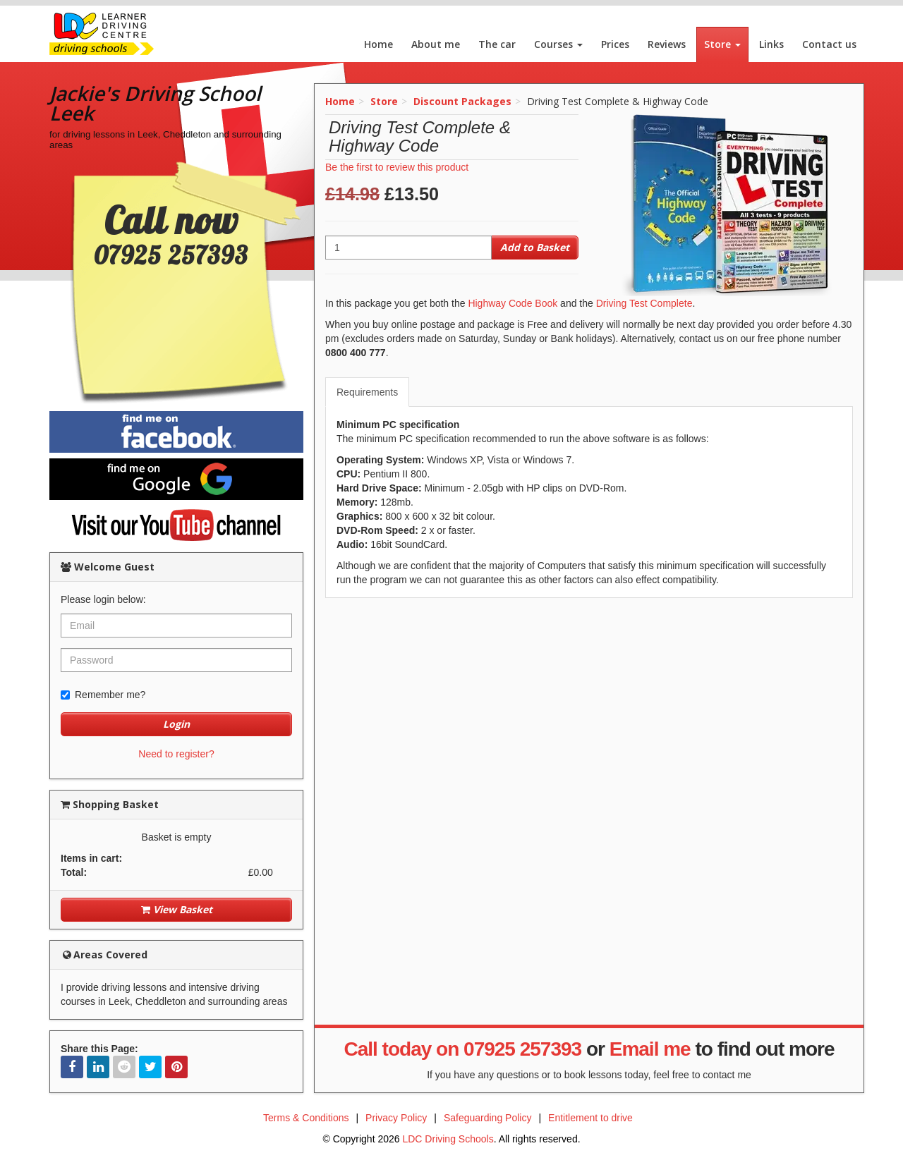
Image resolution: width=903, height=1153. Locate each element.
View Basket (176, 909)
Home (378, 44)
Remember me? (103, 694)
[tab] (368, 392)
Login (176, 724)
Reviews (667, 44)
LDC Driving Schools (447, 1139)
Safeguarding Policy (488, 1117)
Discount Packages (462, 101)
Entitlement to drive (590, 1117)
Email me (650, 1049)
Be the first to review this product (396, 167)
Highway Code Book (512, 303)
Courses (558, 44)
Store (722, 44)
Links (771, 44)
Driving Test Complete (644, 303)
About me (435, 44)
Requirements (367, 392)
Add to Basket (534, 247)
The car (497, 44)
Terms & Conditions (306, 1117)
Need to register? (176, 753)
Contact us (829, 44)
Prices (615, 44)
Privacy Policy (396, 1117)
